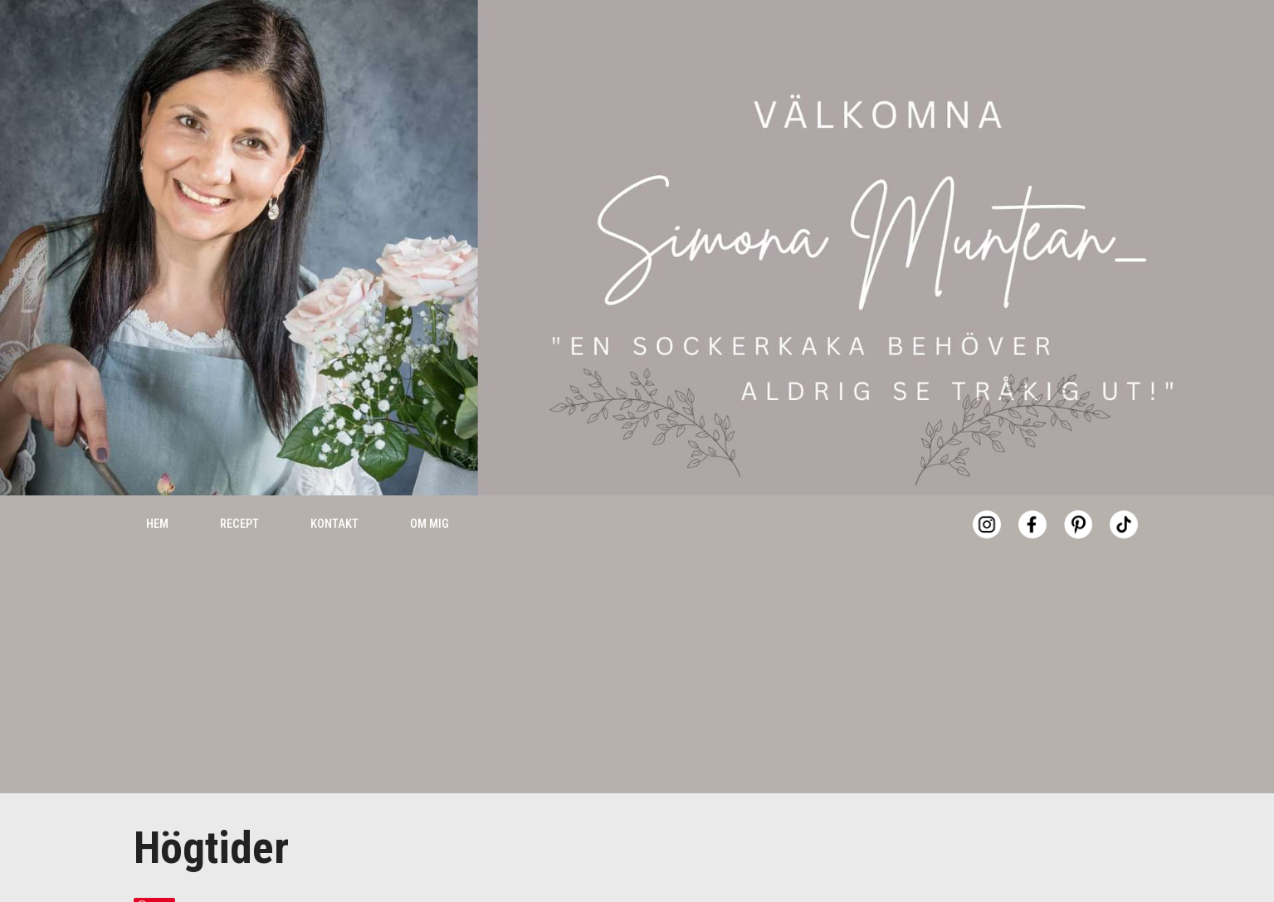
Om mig (429, 487)
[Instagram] (986, 488)
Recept (239, 487)
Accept (1069, 860)
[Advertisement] (637, 641)
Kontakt (334, 487)
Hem (157, 487)
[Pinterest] (1078, 488)
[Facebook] (1032, 488)
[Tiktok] (1123, 488)
